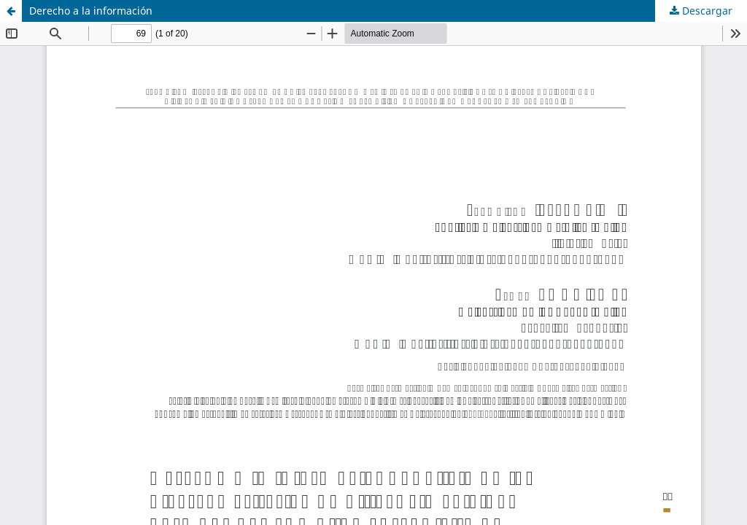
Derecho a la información (90, 11)
